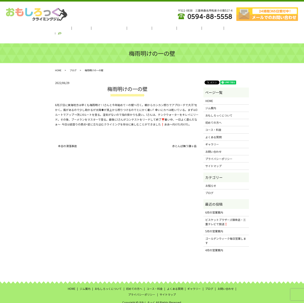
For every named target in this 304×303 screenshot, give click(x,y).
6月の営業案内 (214, 203)
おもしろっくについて (113, 28)
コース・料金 (162, 28)
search (234, 28)
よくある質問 (184, 28)
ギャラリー (204, 28)
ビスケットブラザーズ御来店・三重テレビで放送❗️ (225, 212)
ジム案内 (89, 28)
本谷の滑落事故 (67, 136)
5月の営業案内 (214, 222)
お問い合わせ (213, 142)
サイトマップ (213, 156)
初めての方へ (140, 28)
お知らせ (210, 176)
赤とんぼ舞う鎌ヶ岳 (184, 136)
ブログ (220, 28)
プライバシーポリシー (218, 149)
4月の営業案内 (214, 241)
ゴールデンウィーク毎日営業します (225, 231)
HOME (74, 28)
